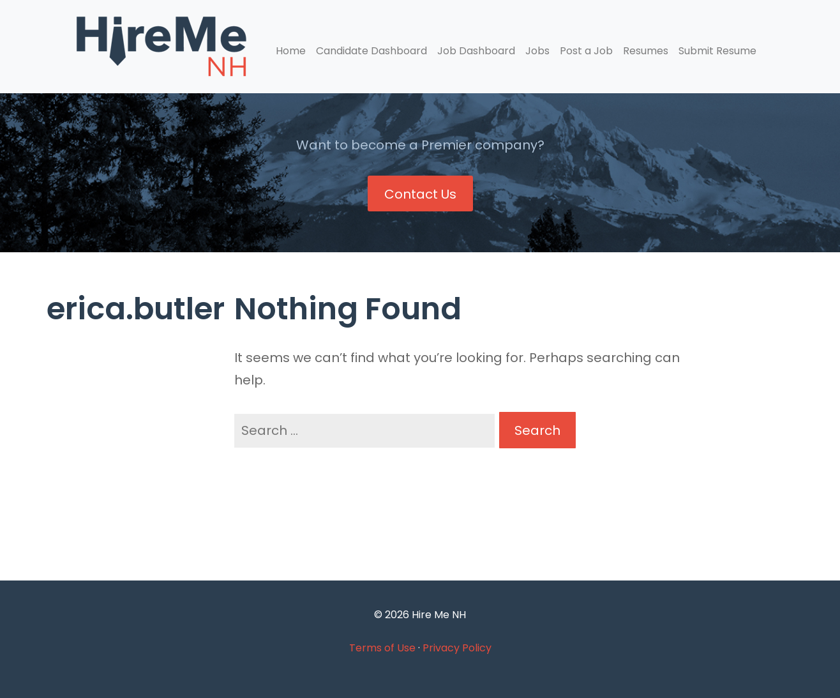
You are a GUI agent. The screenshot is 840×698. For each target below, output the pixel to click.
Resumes (645, 50)
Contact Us (420, 194)
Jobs (537, 50)
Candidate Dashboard (371, 50)
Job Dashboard (476, 50)
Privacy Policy (457, 648)
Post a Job (586, 50)
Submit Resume (717, 50)
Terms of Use (382, 648)
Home (291, 50)
